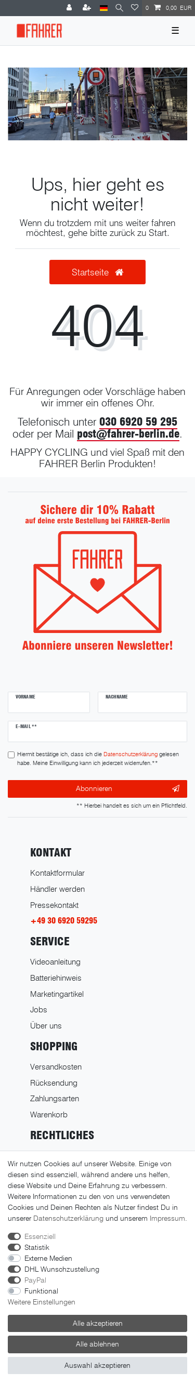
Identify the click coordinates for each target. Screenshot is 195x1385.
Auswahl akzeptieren (97, 1365)
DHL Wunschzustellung (61, 1269)
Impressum (167, 1218)
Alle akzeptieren (98, 1323)
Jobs (38, 1009)
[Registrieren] (88, 8)
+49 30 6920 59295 (63, 921)
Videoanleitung (55, 962)
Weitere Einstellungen (41, 1302)
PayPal (35, 1280)
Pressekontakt (54, 905)
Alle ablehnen (97, 1344)
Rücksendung (53, 1083)
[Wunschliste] (134, 8)
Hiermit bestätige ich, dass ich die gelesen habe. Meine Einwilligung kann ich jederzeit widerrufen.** (98, 758)
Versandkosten (56, 1067)
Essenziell (40, 1236)
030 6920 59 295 (138, 421)
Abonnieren (128, 789)
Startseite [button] (97, 272)
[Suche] (119, 8)
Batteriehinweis (56, 978)
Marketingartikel (57, 994)
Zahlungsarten (54, 1098)
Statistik (36, 1247)
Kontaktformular (57, 873)
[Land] (103, 8)
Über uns (46, 1026)
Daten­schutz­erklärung (68, 1218)
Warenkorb (49, 1114)
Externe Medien (48, 1258)
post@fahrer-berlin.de (128, 433)
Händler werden (57, 889)
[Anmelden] (70, 8)
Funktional (41, 1291)
